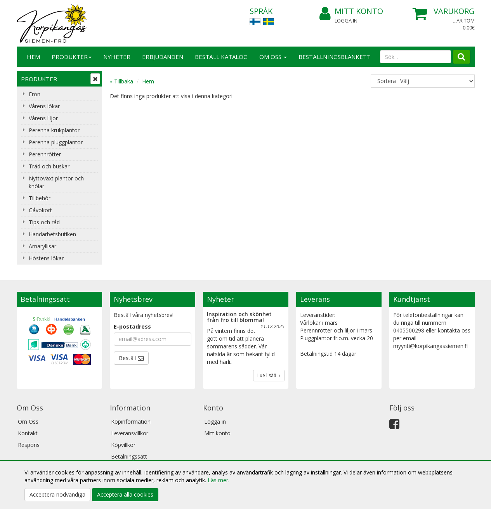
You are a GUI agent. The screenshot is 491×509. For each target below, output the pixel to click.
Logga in (346, 20)
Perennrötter (45, 154)
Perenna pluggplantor (56, 142)
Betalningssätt (129, 456)
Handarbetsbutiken (52, 234)
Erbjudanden (162, 57)
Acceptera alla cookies (125, 494)
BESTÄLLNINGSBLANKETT (334, 57)
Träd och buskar (49, 166)
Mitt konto (351, 11)
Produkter (72, 57)
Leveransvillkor (129, 433)
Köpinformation (131, 421)
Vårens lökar (44, 106)
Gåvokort (40, 210)
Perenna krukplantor (54, 130)
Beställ (127, 358)
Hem (33, 57)
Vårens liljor (43, 118)
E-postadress (132, 326)
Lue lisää (268, 375)
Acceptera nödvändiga (57, 494)
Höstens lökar (46, 258)
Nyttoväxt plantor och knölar (56, 182)
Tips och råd (44, 222)
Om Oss (273, 57)
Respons (29, 444)
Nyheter (116, 57)
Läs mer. (218, 480)
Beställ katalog (221, 57)
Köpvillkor (123, 444)
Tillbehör (39, 198)
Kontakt (28, 433)
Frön (34, 94)
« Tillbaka (121, 81)
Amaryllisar (42, 246)
